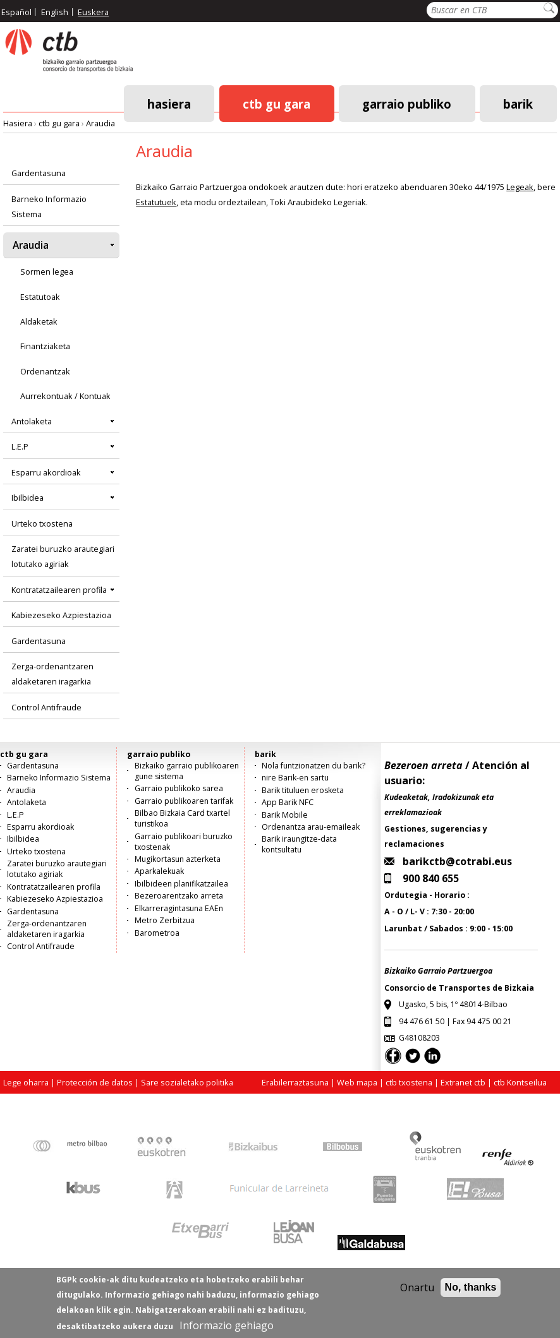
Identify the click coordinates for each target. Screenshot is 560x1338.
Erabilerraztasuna (295, 1082)
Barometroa (157, 933)
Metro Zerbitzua (165, 920)
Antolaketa (31, 421)
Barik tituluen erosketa (303, 790)
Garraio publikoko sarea (179, 788)
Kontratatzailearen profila (59, 589)
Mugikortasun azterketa (178, 859)
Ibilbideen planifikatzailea (181, 883)
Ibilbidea (27, 497)
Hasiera (169, 103)
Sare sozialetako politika (187, 1082)
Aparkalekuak (159, 871)
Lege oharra (26, 1082)
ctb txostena (409, 1082)
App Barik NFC (287, 802)
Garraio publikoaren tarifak (184, 801)
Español (16, 12)
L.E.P (19, 446)
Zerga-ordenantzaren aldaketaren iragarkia (52, 673)
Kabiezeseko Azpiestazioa (61, 615)
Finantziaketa (45, 346)
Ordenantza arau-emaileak (311, 826)
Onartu (417, 1295)
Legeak (519, 187)
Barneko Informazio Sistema (49, 206)
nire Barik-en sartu (295, 777)
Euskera (93, 12)
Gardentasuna (38, 173)
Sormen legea (46, 271)
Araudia (100, 123)
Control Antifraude (46, 707)
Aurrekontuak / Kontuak (65, 396)
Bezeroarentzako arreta (179, 895)
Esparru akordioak (46, 472)
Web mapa (357, 1082)
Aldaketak (39, 321)
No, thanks (471, 1294)
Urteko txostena (42, 523)
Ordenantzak (45, 371)
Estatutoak (40, 296)
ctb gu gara (276, 103)
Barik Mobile (285, 814)
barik (518, 103)
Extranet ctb (463, 1082)
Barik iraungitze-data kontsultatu (299, 844)
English (54, 12)
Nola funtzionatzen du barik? (313, 765)
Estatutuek (156, 202)
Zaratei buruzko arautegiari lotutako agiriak (62, 556)
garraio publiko (406, 103)
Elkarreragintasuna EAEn (179, 908)
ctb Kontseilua (521, 1082)
